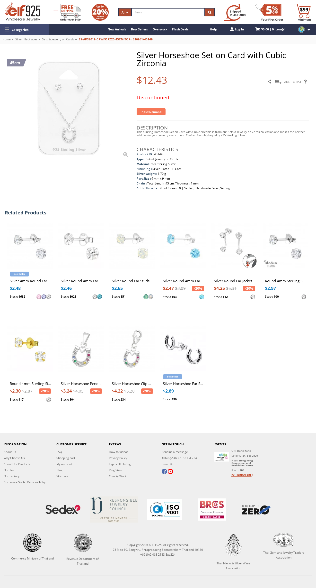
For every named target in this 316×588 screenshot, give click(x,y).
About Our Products (17, 464)
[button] (24, 29)
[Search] (168, 12)
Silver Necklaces (26, 39)
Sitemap (62, 476)
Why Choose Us (14, 458)
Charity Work (117, 476)
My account (64, 464)
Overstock (160, 29)
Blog (59, 470)
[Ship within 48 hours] (235, 12)
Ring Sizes (116, 470)
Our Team (10, 470)
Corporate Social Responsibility (24, 482)
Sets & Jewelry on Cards (58, 39)
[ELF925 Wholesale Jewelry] (23, 11)
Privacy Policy (118, 458)
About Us (10, 452)
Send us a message (175, 452)
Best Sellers (139, 29)
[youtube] (170, 472)
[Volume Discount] (100, 12)
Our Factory (11, 476)
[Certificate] (114, 509)
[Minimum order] (302, 12)
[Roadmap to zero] (256, 509)
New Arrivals (117, 29)
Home (6, 39)
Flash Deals (180, 29)
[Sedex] (63, 509)
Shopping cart (65, 458)
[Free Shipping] (67, 12)
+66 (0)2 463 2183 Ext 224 (179, 458)
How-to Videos (118, 452)
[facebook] (164, 472)
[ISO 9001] (165, 509)
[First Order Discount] (269, 12)
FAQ (59, 452)
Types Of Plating (120, 464)
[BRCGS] (211, 509)
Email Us (168, 464)
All (125, 12)
